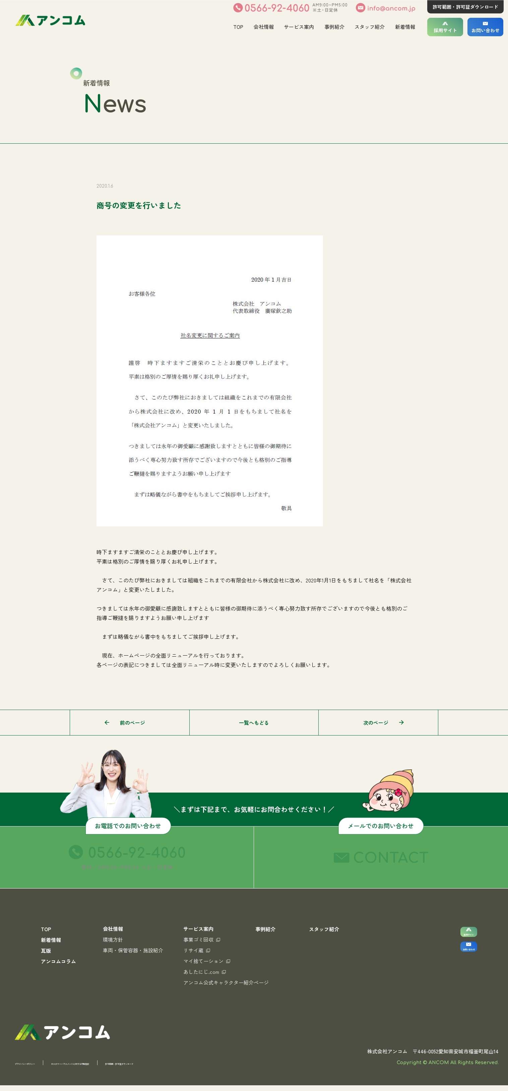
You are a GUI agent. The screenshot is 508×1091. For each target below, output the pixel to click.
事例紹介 (334, 26)
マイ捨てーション (206, 960)
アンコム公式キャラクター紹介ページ (226, 982)
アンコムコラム (58, 961)
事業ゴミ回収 (201, 939)
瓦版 (46, 950)
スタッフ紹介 (370, 26)
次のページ (375, 722)
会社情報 (263, 26)
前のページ (132, 722)
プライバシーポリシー (40, 1068)
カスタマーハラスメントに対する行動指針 (129, 1068)
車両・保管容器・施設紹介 (133, 950)
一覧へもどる (254, 722)
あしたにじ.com (204, 971)
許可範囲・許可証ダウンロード (465, 6)
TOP (238, 26)
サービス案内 (298, 26)
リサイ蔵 (196, 950)
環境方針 (113, 939)
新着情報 (405, 26)
